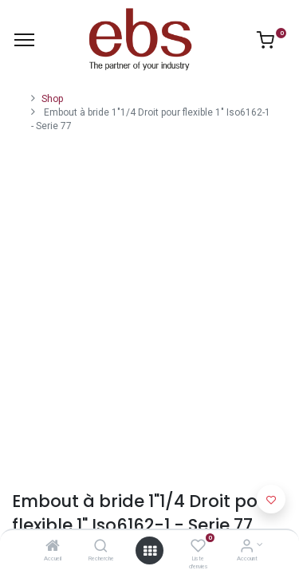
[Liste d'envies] (198, 547)
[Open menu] (150, 550)
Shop (52, 98)
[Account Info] (246, 547)
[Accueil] (52, 547)
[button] (271, 499)
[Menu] (24, 39)
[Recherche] (100, 547)
